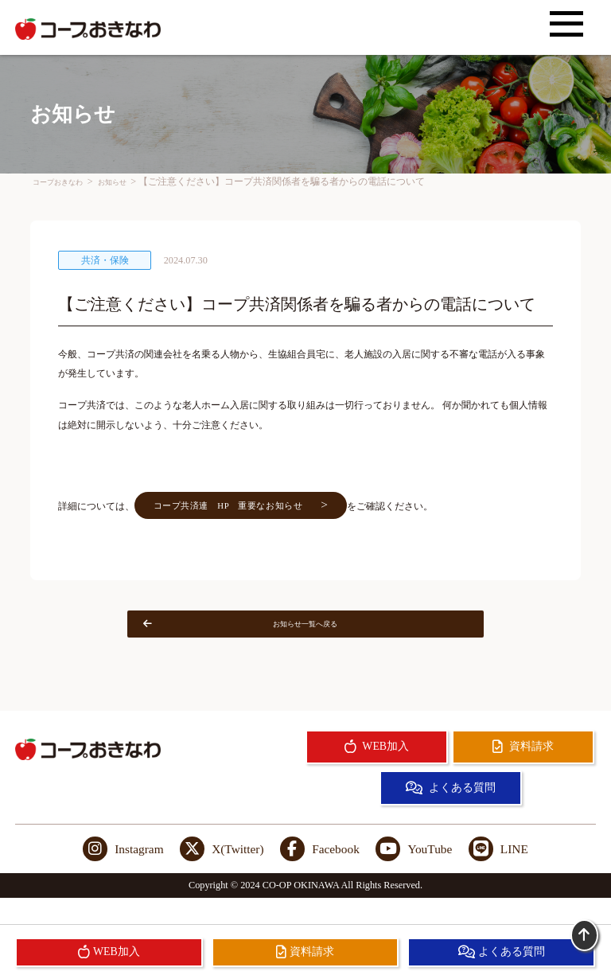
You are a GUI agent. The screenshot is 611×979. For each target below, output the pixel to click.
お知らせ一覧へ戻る (264, 642)
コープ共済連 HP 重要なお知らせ (263, 514)
